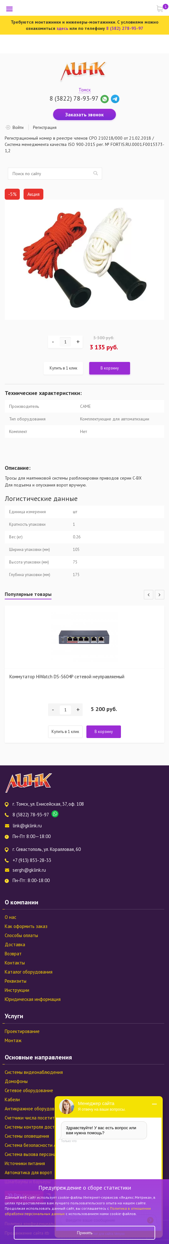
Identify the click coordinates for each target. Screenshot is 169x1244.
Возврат (13, 954)
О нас (10, 917)
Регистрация (45, 127)
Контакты (15, 963)
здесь (62, 28)
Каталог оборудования (28, 972)
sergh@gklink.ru (29, 870)
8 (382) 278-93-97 (124, 28)
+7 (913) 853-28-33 (32, 860)
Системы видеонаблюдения (34, 1072)
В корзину (110, 368)
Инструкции (17, 990)
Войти (18, 127)
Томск (85, 90)
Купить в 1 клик (63, 368)
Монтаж (13, 1040)
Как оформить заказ (26, 926)
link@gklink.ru (27, 826)
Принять (84, 1233)
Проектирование (22, 1031)
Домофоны (16, 1081)
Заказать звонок (84, 114)
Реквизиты (15, 981)
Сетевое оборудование (29, 1090)
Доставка (15, 944)
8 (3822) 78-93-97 (74, 98)
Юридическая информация (33, 999)
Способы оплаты (21, 935)
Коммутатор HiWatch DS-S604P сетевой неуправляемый (66, 677)
